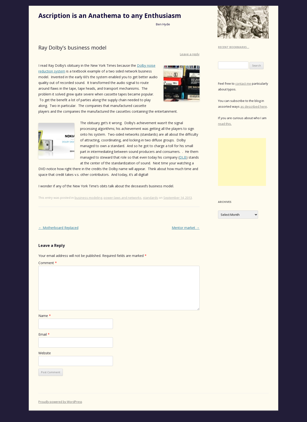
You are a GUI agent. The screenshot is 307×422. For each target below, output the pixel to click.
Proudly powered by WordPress (60, 402)
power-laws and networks (123, 197)
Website (44, 353)
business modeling (88, 197)
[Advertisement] (242, 162)
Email (44, 334)
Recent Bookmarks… (233, 47)
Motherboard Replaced (58, 227)
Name (44, 315)
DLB (182, 157)
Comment (47, 263)
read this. (225, 124)
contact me (243, 83)
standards (150, 197)
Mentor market (186, 227)
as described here (253, 106)
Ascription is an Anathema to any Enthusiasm (109, 15)
